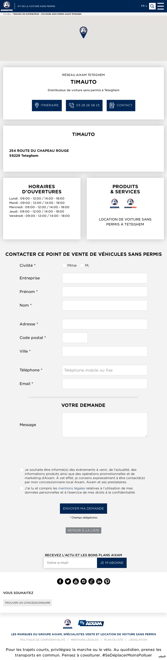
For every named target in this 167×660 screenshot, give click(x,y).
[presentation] (83, 454)
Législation (138, 639)
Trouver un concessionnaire (27, 602)
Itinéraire (47, 105)
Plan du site (113, 639)
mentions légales (71, 488)
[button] (83, 32)
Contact (121, 105)
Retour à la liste (83, 530)
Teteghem (29, 156)
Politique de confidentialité (42, 639)
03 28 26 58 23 (84, 105)
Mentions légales (84, 639)
